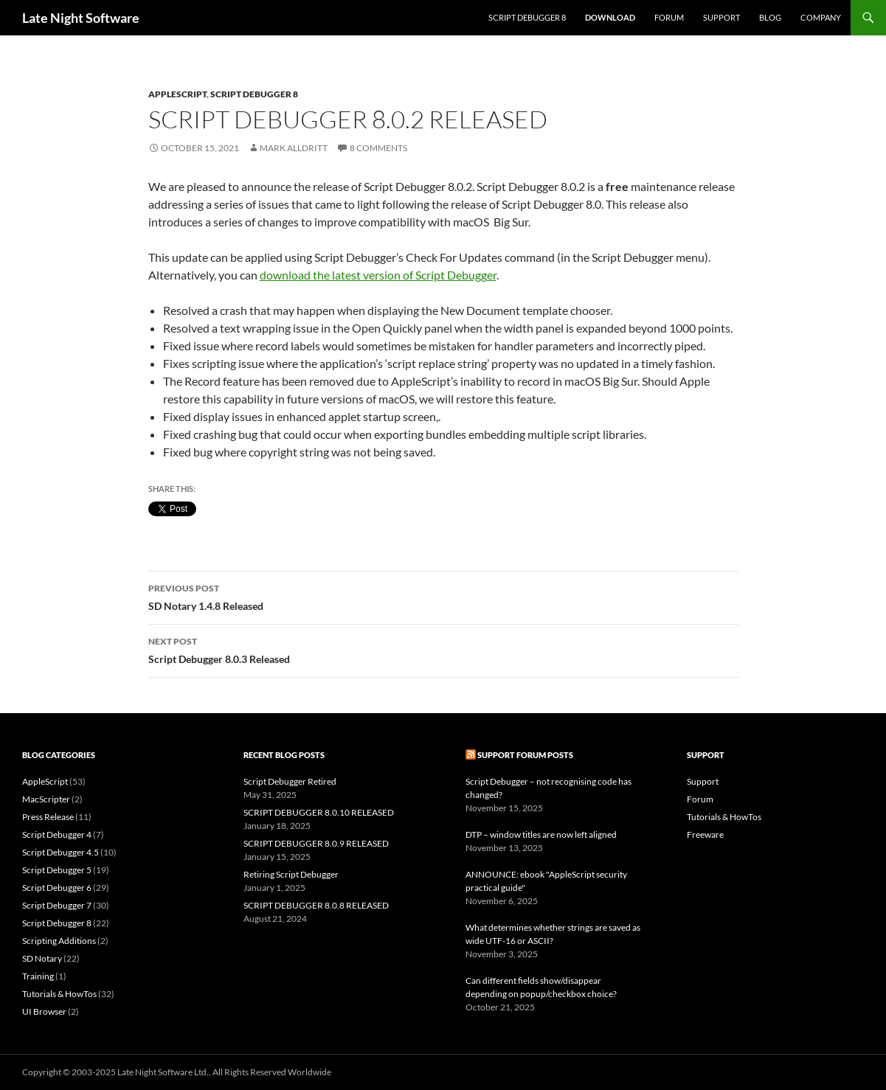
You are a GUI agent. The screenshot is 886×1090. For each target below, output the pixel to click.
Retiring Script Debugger (291, 874)
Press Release (48, 816)
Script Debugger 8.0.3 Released (443, 649)
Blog (770, 17)
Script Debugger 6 (56, 887)
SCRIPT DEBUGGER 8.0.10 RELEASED (318, 812)
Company (820, 17)
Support (721, 17)
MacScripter (46, 799)
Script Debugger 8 (527, 17)
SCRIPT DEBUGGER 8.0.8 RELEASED (316, 905)
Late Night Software (80, 18)
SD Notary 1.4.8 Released (443, 596)
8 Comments (378, 147)
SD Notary (42, 958)
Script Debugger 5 (56, 869)
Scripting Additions (59, 940)
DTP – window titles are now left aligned (541, 834)
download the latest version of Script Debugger (378, 275)
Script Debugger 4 (56, 834)
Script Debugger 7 (56, 905)
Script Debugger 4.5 (60, 852)
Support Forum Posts (525, 755)
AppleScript (177, 94)
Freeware (705, 834)
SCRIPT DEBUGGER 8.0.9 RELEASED (316, 843)
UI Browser (44, 1011)
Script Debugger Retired (289, 781)
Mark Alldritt (294, 147)
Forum (669, 17)
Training (38, 976)
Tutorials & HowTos (59, 993)
